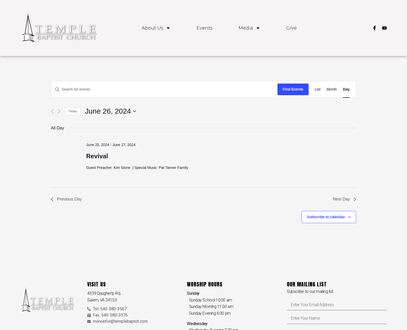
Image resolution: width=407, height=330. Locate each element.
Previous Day (66, 199)
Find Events (293, 89)
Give (291, 28)
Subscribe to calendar (326, 217)
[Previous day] (52, 111)
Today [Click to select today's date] (73, 111)
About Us (156, 28)
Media (249, 28)
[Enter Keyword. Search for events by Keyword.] (164, 89)
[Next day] (59, 111)
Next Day (344, 199)
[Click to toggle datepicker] (110, 111)
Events (204, 28)
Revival (97, 156)
